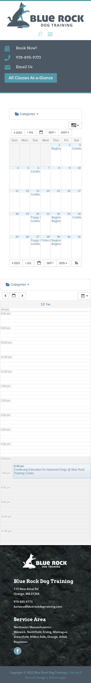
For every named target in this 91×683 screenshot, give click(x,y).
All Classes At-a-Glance (31, 77)
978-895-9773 (28, 57)
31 (79, 236)
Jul (30, 132)
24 (79, 213)
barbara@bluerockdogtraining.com (38, 606)
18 (17, 213)
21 (48, 213)
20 (37, 213)
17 (79, 190)
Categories (26, 114)
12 (27, 190)
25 (17, 236)
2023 (18, 132)
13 (37, 190)
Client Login (57, 678)
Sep (52, 132)
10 (79, 167)
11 (17, 190)
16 (68, 190)
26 (27, 236)
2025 (65, 132)
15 (58, 190)
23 (68, 213)
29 (58, 236)
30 (68, 236)
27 (37, 236)
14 (48, 190)
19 (27, 213)
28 (48, 236)
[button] (76, 263)
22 (58, 213)
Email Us (24, 67)
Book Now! (26, 48)
